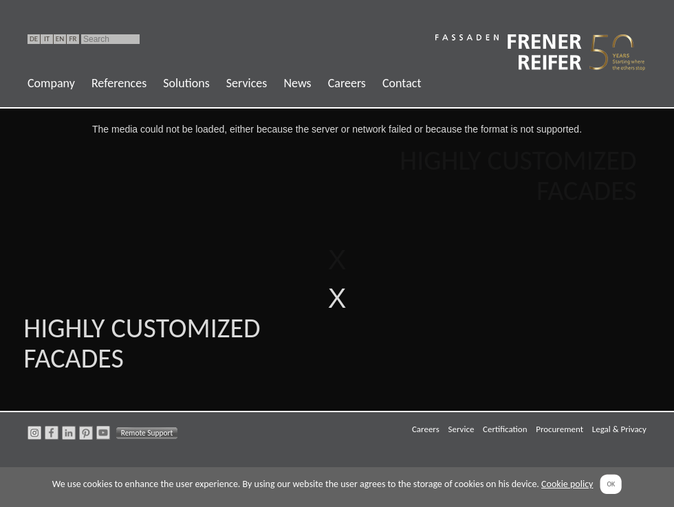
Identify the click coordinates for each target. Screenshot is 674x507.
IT (47, 38)
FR (72, 38)
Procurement (559, 429)
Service (461, 429)
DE (34, 38)
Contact (401, 83)
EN (60, 38)
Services (247, 83)
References (118, 83)
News (297, 83)
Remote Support (147, 433)
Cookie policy (567, 484)
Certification (505, 429)
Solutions (186, 83)
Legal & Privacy (619, 429)
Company (51, 83)
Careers (347, 83)
